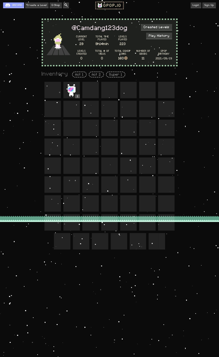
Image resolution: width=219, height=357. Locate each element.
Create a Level (37, 5)
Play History (159, 36)
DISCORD (17, 5)
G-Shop (56, 5)
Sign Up (209, 5)
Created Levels (156, 27)
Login (196, 5)
